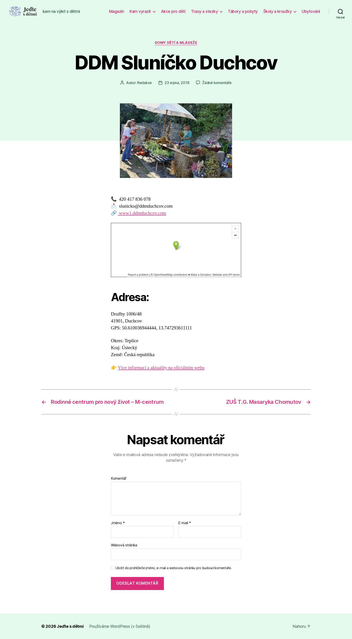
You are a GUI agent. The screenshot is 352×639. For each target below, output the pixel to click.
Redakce (144, 82)
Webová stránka (124, 545)
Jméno (118, 523)
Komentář (118, 479)
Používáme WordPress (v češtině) (119, 626)
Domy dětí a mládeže (176, 43)
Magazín (116, 11)
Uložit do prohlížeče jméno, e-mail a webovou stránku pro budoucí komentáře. (173, 568)
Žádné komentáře (217, 82)
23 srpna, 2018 (177, 82)
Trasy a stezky (204, 11)
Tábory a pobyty (243, 11)
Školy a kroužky (277, 11)
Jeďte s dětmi (70, 626)
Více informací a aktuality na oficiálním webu (161, 368)
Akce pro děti (173, 11)
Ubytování (311, 11)
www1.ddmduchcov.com (142, 213)
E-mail (184, 523)
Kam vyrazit (140, 11)
